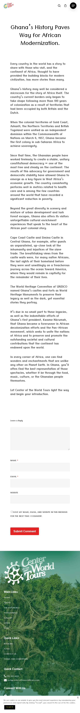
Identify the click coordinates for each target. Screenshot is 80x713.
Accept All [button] (9, 707)
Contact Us (10, 654)
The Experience (12, 608)
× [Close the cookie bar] (78, 698)
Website (14, 493)
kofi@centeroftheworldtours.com (23, 680)
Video (7, 623)
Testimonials (11, 613)
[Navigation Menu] (73, 5)
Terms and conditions (16, 659)
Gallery (8, 618)
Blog (6, 628)
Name (14, 461)
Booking (8, 644)
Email (14, 477)
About (7, 603)
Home (7, 598)
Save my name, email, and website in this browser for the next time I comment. (38, 514)
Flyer (6, 649)
